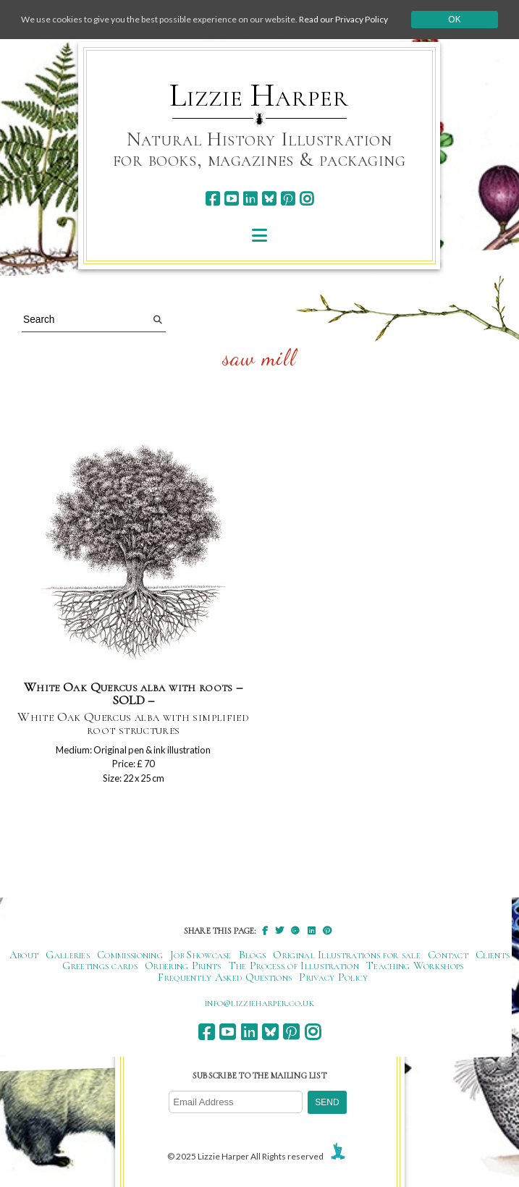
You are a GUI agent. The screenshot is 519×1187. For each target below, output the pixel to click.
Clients (493, 954)
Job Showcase (201, 954)
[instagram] (306, 198)
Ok (454, 19)
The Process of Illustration (294, 965)
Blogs (252, 954)
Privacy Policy (333, 977)
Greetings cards (100, 965)
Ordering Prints (183, 965)
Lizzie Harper (258, 95)
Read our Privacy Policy (343, 19)
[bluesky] (269, 198)
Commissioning (130, 954)
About (24, 954)
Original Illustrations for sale (347, 954)
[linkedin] (250, 198)
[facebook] (212, 198)
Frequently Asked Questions (225, 977)
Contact (448, 954)
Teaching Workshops (415, 965)
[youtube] (231, 198)
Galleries (68, 954)
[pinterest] (288, 198)
